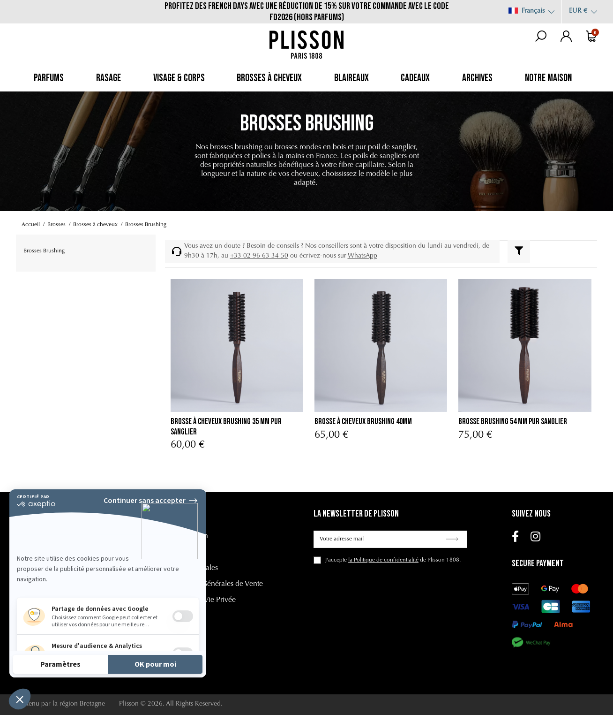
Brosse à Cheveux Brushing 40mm (363, 421)
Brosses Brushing (44, 251)
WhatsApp (362, 256)
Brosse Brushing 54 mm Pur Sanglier (512, 421)
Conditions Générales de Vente (214, 584)
